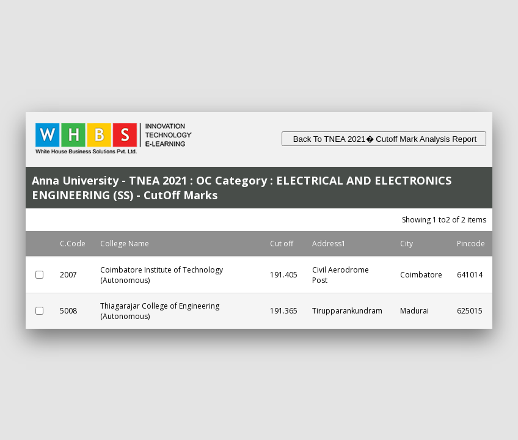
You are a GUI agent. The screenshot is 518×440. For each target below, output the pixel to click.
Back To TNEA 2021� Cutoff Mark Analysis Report (383, 139)
